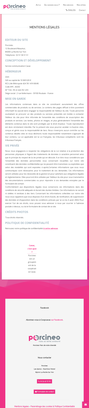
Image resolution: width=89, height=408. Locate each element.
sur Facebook (57, 320)
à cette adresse (50, 228)
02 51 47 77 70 (44, 381)
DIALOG (70, 10)
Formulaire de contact (44, 392)
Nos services (68, 5)
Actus (38, 5)
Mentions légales (21, 406)
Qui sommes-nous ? (52, 5)
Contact (82, 10)
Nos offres (81, 5)
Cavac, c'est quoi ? (32, 248)
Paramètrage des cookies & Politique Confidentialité (52, 406)
